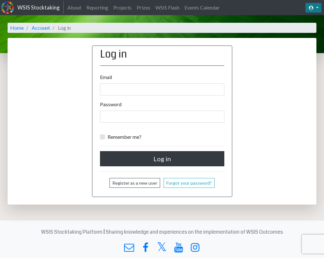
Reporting (97, 7)
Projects (122, 7)
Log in (162, 159)
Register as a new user (134, 183)
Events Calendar (202, 7)
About (74, 7)
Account (41, 28)
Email (106, 77)
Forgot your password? (189, 183)
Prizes (143, 7)
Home (17, 28)
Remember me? (124, 137)
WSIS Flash (167, 7)
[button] (313, 8)
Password (111, 104)
